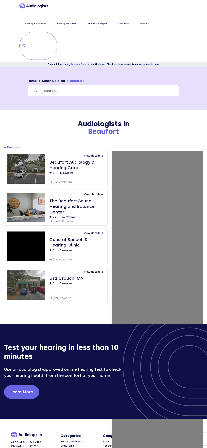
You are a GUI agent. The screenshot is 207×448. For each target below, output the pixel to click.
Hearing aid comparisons (76, 412)
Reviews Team (78, 14)
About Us (142, 6)
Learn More (21, 341)
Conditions (67, 399)
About (107, 391)
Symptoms (67, 395)
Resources (130, 6)
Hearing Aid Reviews (68, 6)
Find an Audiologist (112, 6)
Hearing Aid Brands (90, 6)
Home (32, 30)
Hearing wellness (71, 391)
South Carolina (53, 30)
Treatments (68, 403)
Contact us (110, 403)
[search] (103, 40)
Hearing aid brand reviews (76, 408)
